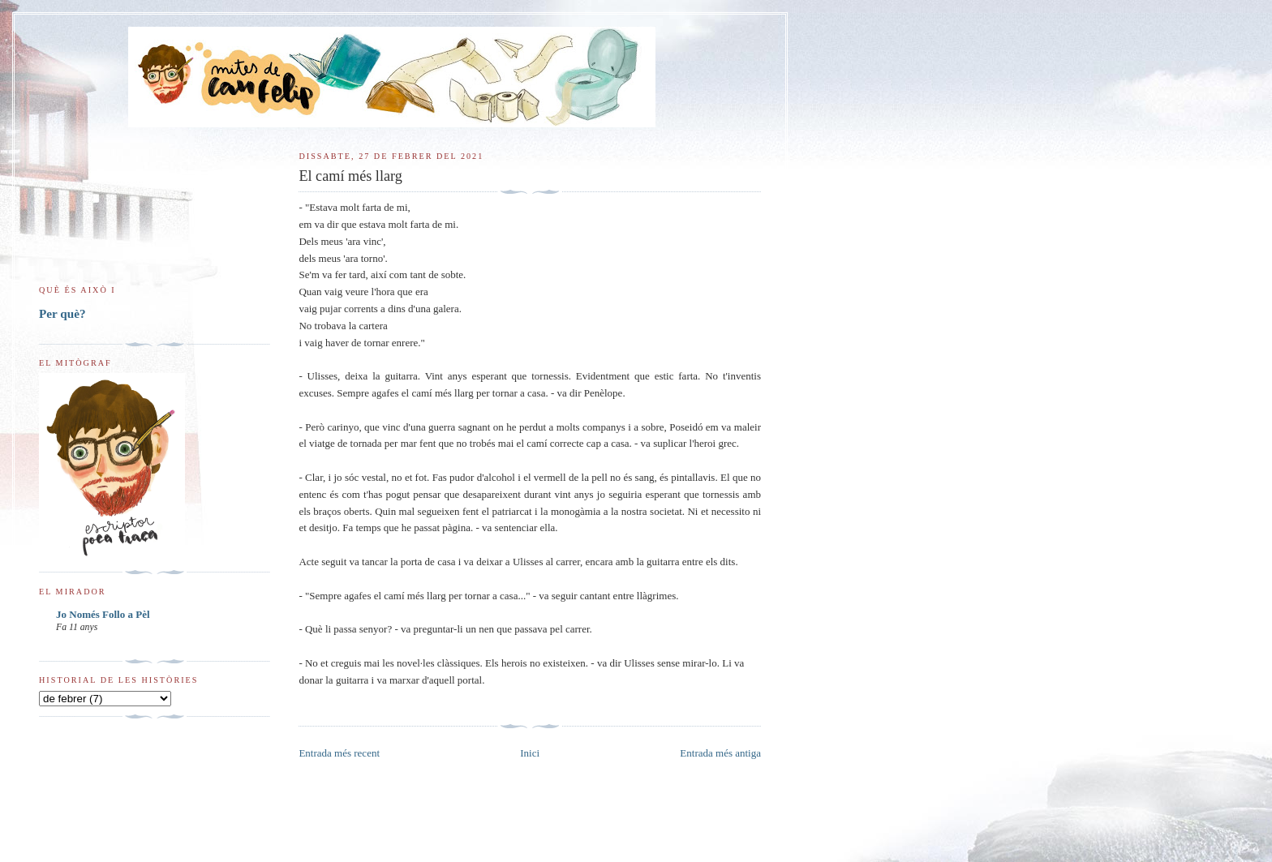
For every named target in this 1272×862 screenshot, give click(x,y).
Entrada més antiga (720, 753)
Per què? (62, 313)
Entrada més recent (339, 753)
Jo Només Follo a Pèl (103, 614)
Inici (529, 753)
